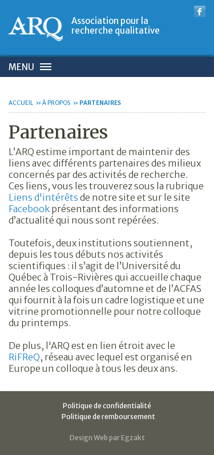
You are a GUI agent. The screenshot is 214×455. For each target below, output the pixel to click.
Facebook (30, 208)
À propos (56, 103)
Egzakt (133, 437)
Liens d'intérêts (43, 197)
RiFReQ (24, 357)
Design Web (89, 437)
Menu (21, 67)
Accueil (21, 103)
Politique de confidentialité (107, 406)
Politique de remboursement (108, 417)
